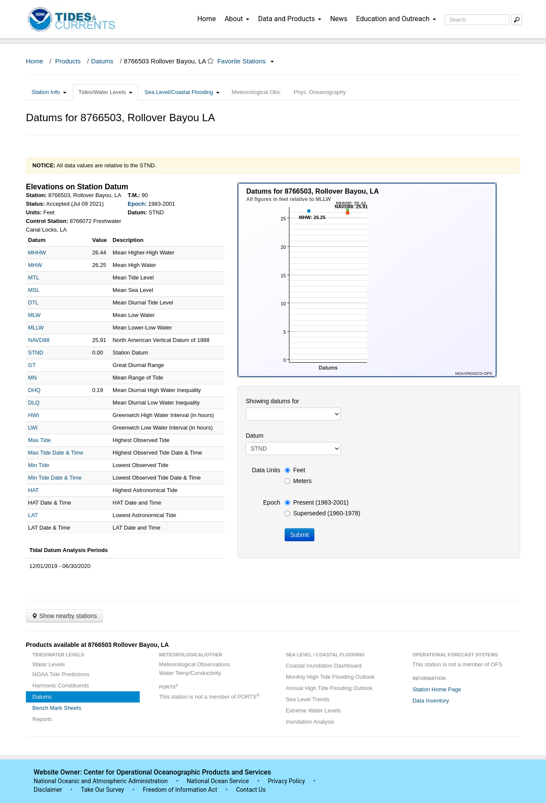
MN (32, 377)
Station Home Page (436, 689)
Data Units (266, 470)
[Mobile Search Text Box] (516, 19)
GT (32, 365)
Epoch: (137, 204)
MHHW (37, 252)
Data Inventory (430, 700)
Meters (298, 480)
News (338, 19)
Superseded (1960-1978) (323, 513)
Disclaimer (48, 789)
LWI (33, 427)
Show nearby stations (64, 615)
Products (68, 61)
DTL (33, 302)
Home (206, 19)
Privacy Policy (286, 781)
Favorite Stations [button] (245, 61)
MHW (35, 265)
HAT (33, 490)
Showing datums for (272, 401)
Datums (102, 61)
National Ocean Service (218, 781)
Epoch (271, 502)
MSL (34, 290)
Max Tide (39, 440)
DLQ (34, 402)
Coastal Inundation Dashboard (324, 665)
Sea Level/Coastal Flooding (182, 92)
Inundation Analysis (310, 721)
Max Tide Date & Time (55, 452)
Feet (295, 470)
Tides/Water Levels (105, 92)
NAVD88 (39, 340)
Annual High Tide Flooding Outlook (329, 688)
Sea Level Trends (307, 699)
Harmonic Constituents (60, 685)
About (237, 19)
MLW (34, 315)
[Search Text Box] (477, 19)
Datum (255, 435)
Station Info (48, 92)
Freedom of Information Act (180, 789)
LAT (33, 515)
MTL (33, 277)
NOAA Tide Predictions (60, 674)
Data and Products (289, 19)
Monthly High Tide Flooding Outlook (330, 677)
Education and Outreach (396, 19)
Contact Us (251, 789)
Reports (42, 719)
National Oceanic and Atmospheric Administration (101, 781)
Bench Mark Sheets (56, 708)
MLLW (36, 327)
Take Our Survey (103, 789)
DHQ (34, 390)
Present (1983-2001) (316, 502)
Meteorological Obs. (257, 92)
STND (35, 352)
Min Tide (38, 465)
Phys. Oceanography (320, 92)
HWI (33, 415)
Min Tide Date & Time (55, 477)
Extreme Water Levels (313, 710)
